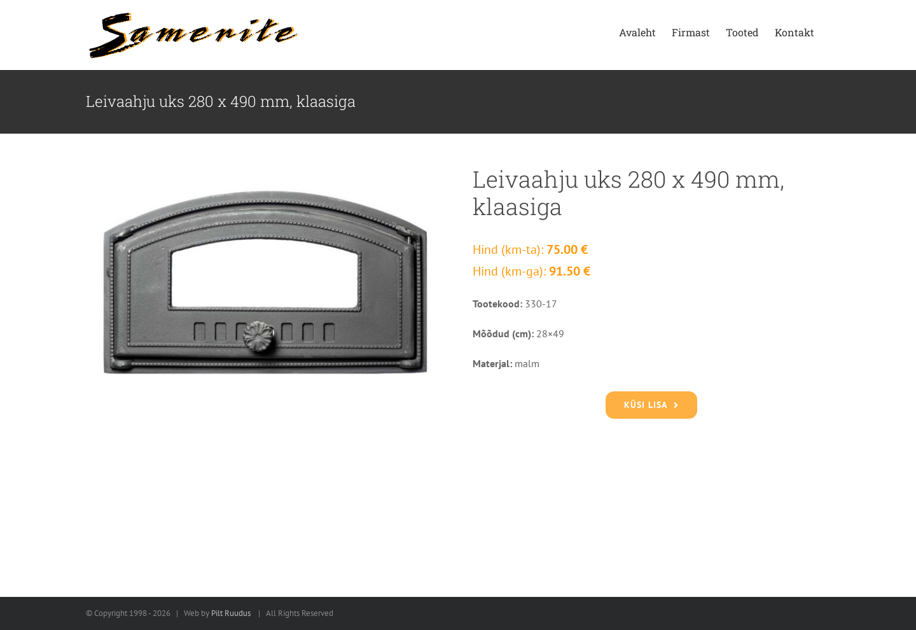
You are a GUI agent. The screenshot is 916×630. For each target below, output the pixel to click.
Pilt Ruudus (231, 613)
